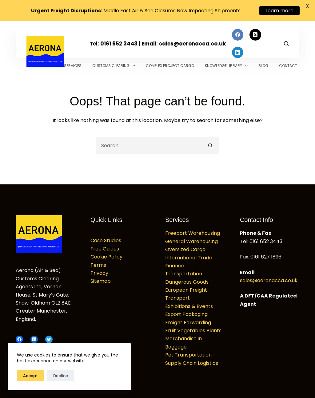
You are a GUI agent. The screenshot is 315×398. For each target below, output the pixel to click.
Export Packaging (186, 312)
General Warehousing (191, 239)
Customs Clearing (115, 63)
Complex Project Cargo (170, 63)
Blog (263, 63)
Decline (60, 376)
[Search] (286, 41)
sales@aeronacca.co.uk (268, 278)
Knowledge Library (227, 63)
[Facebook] (238, 32)
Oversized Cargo (185, 247)
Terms (98, 262)
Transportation (183, 271)
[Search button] (210, 143)
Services (73, 63)
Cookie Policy (106, 254)
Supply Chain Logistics (191, 361)
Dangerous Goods (187, 279)
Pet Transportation (188, 352)
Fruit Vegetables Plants (193, 328)
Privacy (99, 270)
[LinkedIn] (238, 50)
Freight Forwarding (188, 320)
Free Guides (104, 246)
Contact (288, 63)
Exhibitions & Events (189, 304)
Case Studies (105, 238)
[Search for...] (149, 143)
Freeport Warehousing (192, 230)
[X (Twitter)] (255, 32)
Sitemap (100, 278)
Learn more (279, 10)
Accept (30, 376)
